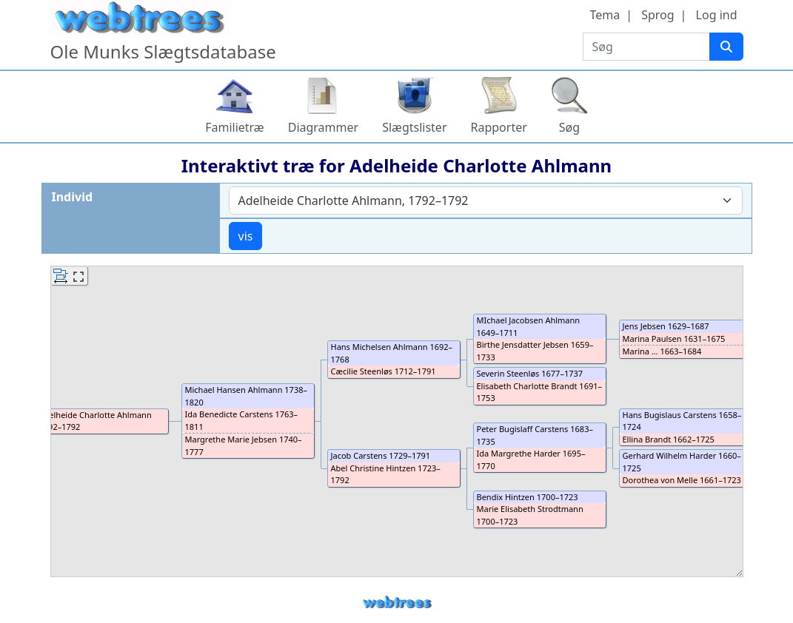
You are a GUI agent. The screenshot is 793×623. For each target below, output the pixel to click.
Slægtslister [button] (414, 127)
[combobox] (486, 200)
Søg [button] (569, 127)
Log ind (716, 15)
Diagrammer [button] (323, 127)
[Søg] (726, 47)
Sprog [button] (657, 15)
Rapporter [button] (499, 127)
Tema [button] (604, 15)
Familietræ (234, 127)
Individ (72, 197)
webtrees (397, 602)
